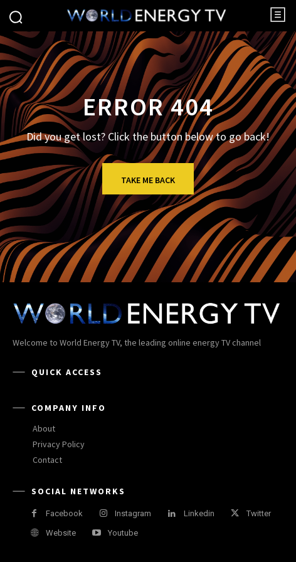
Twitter (258, 513)
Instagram (133, 513)
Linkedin (199, 513)
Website (61, 533)
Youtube (123, 533)
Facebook (64, 513)
